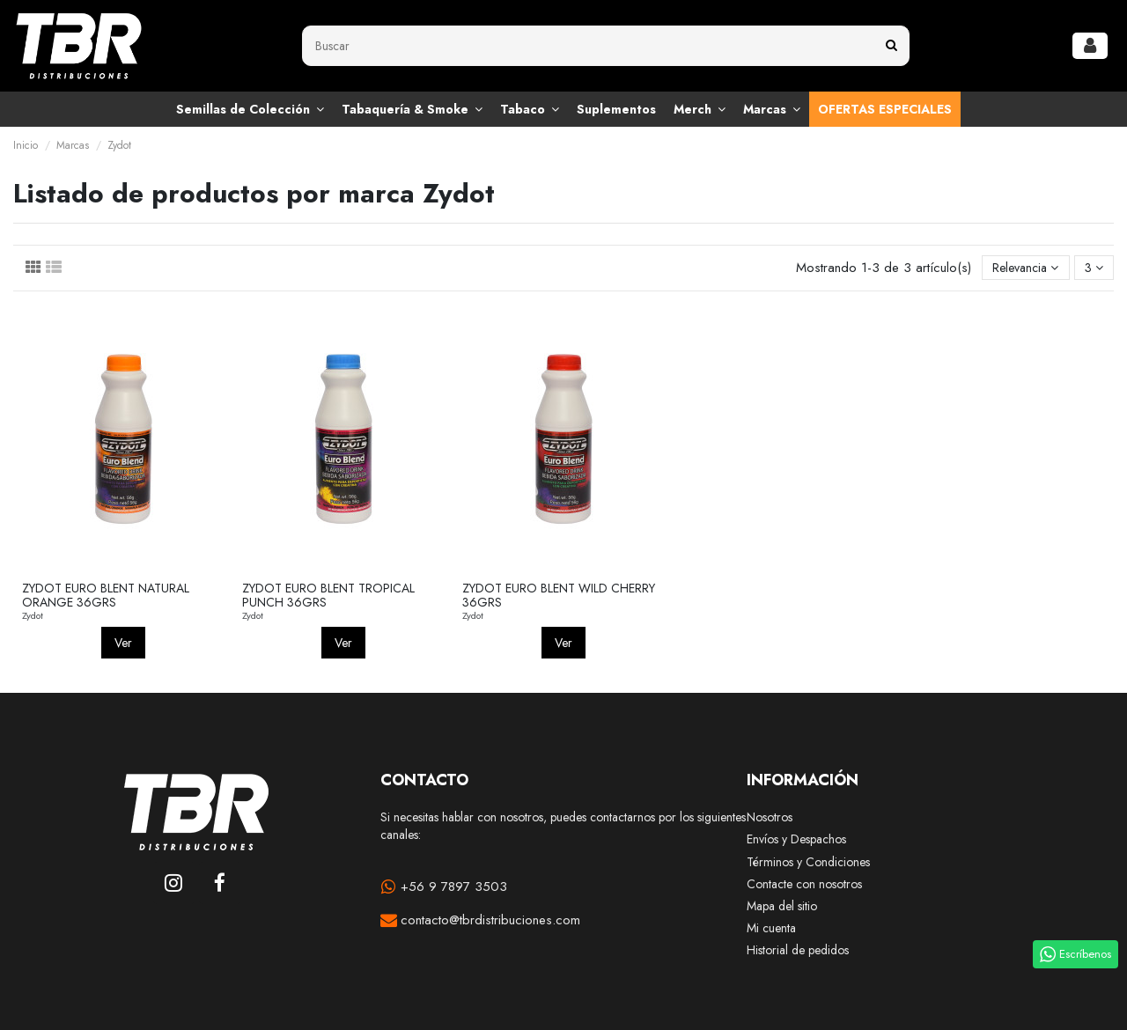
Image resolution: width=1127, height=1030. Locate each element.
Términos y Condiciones (808, 862)
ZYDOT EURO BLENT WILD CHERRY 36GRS (558, 595)
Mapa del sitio (782, 906)
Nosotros (769, 817)
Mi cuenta (771, 928)
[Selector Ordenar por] (1025, 268)
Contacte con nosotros (804, 884)
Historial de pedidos (798, 950)
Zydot (32, 615)
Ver (123, 642)
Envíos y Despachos (796, 839)
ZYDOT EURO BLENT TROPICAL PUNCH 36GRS (328, 595)
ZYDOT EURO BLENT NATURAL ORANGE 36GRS (105, 595)
